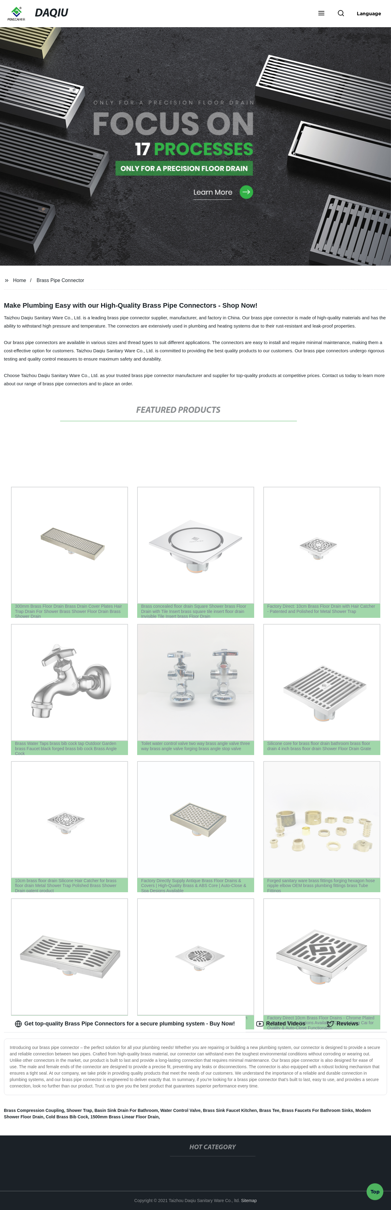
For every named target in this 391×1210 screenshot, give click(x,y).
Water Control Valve (180, 1110)
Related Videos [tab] (280, 1024)
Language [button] (369, 13)
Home (19, 280)
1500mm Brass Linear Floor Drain (124, 1116)
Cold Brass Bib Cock (67, 1116)
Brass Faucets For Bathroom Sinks (317, 1110)
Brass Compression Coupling (34, 1110)
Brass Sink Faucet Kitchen (230, 1110)
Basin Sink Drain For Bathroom (126, 1110)
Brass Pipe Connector (60, 280)
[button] (321, 13)
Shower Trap (79, 1110)
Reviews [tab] (343, 1024)
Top (375, 1193)
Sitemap (249, 1200)
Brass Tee (269, 1110)
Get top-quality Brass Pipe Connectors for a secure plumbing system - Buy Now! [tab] (125, 1024)
